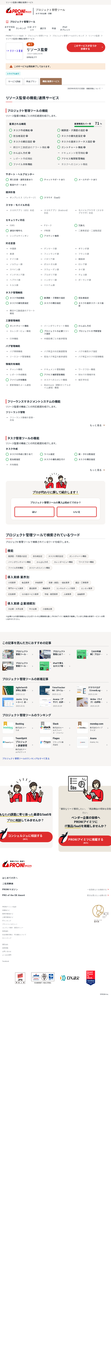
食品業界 (25, 583)
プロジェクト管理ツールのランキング (68, 36)
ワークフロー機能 (86, 562)
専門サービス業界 (15, 588)
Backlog (20, 723)
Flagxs (56, 738)
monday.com (96, 723)
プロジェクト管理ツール (38, 36)
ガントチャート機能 (77, 556)
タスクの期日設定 (55, 556)
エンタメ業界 (86, 588)
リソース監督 (94, 36)
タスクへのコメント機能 (39, 568)
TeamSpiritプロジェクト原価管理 (21, 742)
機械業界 (46, 588)
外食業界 (39, 583)
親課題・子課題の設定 (17, 556)
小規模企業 (47, 609)
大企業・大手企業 (15, 609)
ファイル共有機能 (15, 568)
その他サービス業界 (30, 594)
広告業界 (12, 594)
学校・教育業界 (51, 594)
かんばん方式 (42, 562)
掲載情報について (85, 88)
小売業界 (12, 583)
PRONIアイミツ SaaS (14, 36)
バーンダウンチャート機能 (19, 562)
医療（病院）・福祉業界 (59, 583)
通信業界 (33, 588)
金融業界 (81, 594)
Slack (56, 723)
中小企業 (33, 609)
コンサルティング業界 (65, 588)
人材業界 (67, 594)
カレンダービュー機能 (63, 562)
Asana (93, 738)
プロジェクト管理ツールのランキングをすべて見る (26, 758)
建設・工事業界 (82, 583)
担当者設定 (37, 556)
